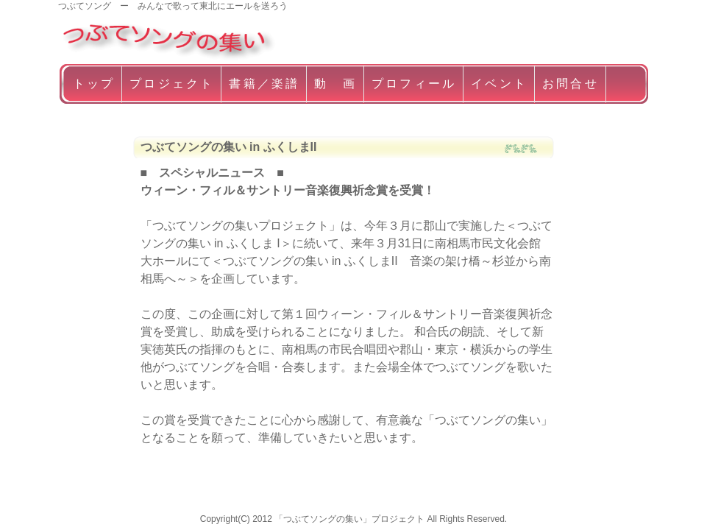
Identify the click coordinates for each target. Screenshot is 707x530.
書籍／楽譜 (264, 83)
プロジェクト (171, 83)
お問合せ (570, 83)
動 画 (335, 83)
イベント (499, 83)
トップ (94, 83)
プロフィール (414, 83)
